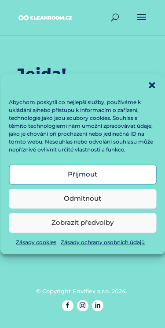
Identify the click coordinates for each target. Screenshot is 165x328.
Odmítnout (82, 200)
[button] (151, 87)
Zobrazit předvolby (82, 224)
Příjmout (82, 176)
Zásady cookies (36, 244)
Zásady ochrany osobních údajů (103, 244)
